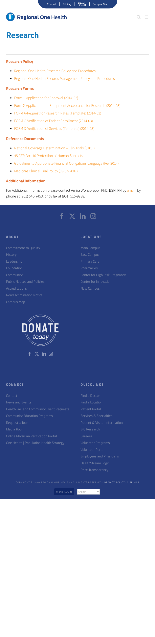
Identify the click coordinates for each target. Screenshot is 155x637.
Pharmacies (89, 268)
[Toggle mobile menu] (147, 17)
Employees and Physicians (100, 456)
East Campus (90, 254)
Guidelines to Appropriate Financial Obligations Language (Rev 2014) (66, 163)
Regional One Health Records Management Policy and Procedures (64, 78)
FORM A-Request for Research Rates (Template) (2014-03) (57, 113)
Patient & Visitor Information (102, 422)
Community (14, 274)
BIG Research (90, 429)
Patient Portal (91, 409)
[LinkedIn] (83, 216)
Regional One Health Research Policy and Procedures (55, 71)
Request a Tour (17, 422)
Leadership (14, 261)
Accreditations (16, 288)
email (131, 190)
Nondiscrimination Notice (24, 295)
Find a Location (92, 402)
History (11, 254)
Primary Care (90, 261)
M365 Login (64, 492)
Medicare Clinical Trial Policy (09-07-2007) (46, 171)
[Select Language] (88, 492)
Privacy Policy (114, 482)
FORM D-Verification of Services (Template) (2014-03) (54, 128)
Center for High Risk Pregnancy (103, 274)
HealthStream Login (95, 463)
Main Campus (90, 247)
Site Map (133, 482)
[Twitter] (72, 216)
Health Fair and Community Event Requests (37, 409)
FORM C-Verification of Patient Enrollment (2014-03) (53, 121)
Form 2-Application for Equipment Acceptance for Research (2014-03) (67, 105)
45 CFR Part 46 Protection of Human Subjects (48, 156)
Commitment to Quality (23, 247)
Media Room (15, 429)
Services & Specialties (96, 415)
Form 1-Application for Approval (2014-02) (46, 98)
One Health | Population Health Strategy (35, 442)
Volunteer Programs (95, 442)
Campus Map (15, 301)
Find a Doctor (90, 395)
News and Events (18, 402)
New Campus (90, 288)
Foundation (14, 268)
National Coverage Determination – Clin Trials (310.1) (54, 148)
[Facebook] (62, 216)
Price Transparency (94, 469)
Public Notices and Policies (25, 281)
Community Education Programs (29, 415)
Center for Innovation (96, 281)
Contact (11, 395)
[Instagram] (93, 216)
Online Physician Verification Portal (31, 436)
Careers (86, 436)
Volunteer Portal (92, 449)
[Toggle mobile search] (139, 17)
